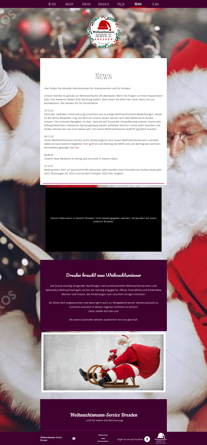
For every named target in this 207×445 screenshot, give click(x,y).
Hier (85, 143)
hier (76, 147)
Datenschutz (103, 441)
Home (52, 4)
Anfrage (103, 4)
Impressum (103, 435)
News (138, 4)
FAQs (120, 4)
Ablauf (69, 4)
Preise (86, 4)
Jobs (155, 4)
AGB (103, 438)
